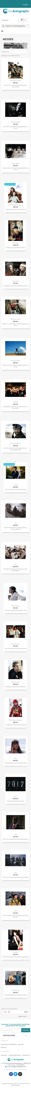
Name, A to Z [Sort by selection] (15, 52)
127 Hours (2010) (15, 319)
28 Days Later (15, 990)
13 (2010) (15, 402)
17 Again (15, 485)
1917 (15, 523)
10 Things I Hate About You (15, 205)
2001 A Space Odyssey (15, 720)
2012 (15, 758)
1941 (15, 564)
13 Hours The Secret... (15, 443)
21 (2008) (15, 952)
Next (27, 1012)
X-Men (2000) (15, 163)
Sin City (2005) (15, 122)
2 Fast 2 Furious (15, 606)
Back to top (23, 1016)
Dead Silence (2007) (15, 80)
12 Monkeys (15, 243)
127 (9, 1012)
